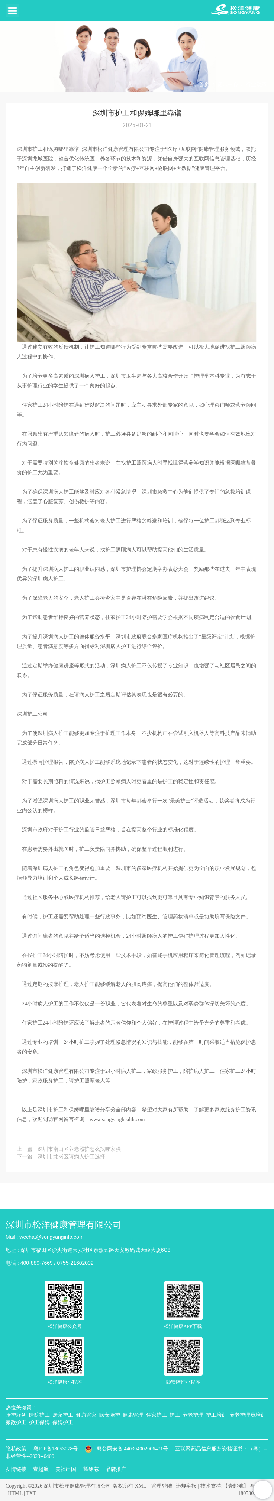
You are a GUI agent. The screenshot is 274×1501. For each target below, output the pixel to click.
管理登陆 (161, 1486)
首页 (204, 84)
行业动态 (256, 84)
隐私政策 (16, 1449)
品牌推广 (116, 1469)
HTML (15, 1493)
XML (140, 1486)
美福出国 (65, 1469)
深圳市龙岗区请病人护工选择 (71, 1156)
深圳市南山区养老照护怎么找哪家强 (79, 1149)
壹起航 (41, 1469)
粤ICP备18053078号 (55, 1449)
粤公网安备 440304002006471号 (127, 1449)
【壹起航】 (236, 1486)
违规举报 (186, 1486)
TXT (31, 1493)
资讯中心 (227, 84)
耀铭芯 (91, 1469)
